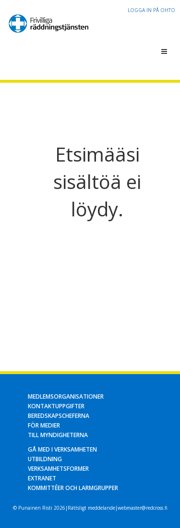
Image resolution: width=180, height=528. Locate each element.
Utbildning (45, 459)
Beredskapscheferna (58, 416)
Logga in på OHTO (151, 10)
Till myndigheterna (58, 435)
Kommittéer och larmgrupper (73, 488)
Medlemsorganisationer (66, 396)
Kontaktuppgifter (56, 406)
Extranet (42, 478)
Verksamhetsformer (58, 469)
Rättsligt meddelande (91, 507)
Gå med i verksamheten (62, 449)
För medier (44, 425)
